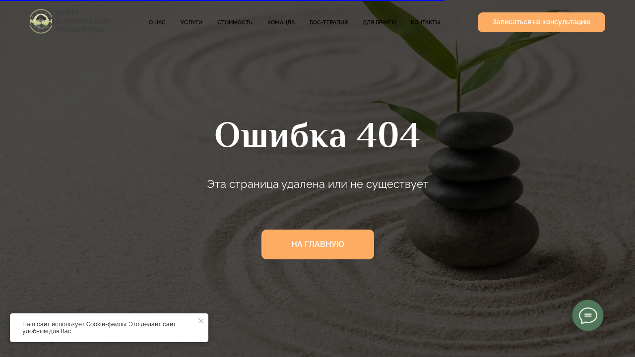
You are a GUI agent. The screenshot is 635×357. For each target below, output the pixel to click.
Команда (281, 22)
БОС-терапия (329, 22)
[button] (541, 22)
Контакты (426, 22)
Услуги (191, 22)
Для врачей (379, 22)
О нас (157, 22)
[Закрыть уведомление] (201, 321)
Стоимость (235, 22)
